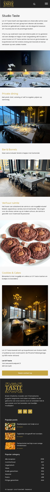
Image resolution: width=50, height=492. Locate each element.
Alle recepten (20, 427)
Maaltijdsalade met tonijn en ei (28, 424)
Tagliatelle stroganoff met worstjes (29, 434)
